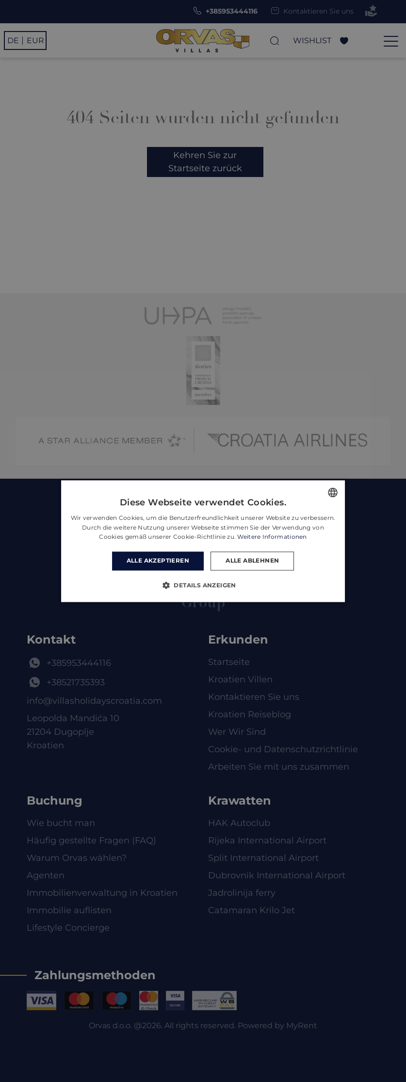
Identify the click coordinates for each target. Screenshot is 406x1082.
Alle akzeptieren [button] (158, 561)
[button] (203, 585)
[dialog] (203, 541)
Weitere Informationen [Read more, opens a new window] (272, 537)
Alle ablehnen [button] (252, 561)
